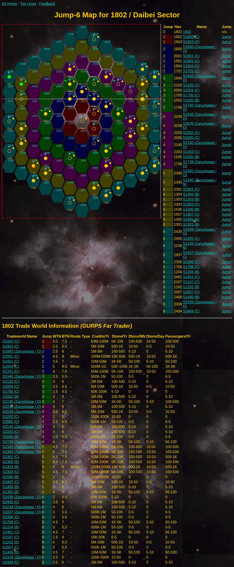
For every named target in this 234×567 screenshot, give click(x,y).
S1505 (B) (191, 157)
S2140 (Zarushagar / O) (22, 427)
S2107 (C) (191, 282)
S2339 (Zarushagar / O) (22, 557)
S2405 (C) (191, 239)
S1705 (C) (191, 95)
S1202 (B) (191, 287)
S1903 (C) (191, 42)
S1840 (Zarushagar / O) (22, 351)
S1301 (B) (191, 224)
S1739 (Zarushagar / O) (22, 442)
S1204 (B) (191, 272)
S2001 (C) (191, 56)
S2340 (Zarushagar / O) (22, 447)
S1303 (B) (191, 199)
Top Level (28, 4)
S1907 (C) (191, 214)
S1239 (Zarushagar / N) (22, 507)
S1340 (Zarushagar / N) (22, 452)
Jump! (226, 37)
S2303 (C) (191, 204)
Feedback (47, 4)
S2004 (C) (191, 90)
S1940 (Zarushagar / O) (22, 376)
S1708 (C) (191, 267)
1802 (187, 32)
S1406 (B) (191, 297)
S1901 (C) (191, 61)
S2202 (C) (191, 133)
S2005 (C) (191, 138)
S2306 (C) (191, 262)
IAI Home (9, 4)
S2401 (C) (191, 277)
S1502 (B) (191, 100)
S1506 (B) (191, 209)
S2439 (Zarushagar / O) (22, 497)
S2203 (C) (191, 152)
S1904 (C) (191, 66)
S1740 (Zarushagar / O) (22, 402)
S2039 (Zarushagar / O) (22, 412)
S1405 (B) (191, 219)
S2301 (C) (191, 189)
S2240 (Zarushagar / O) (22, 407)
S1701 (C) (191, 71)
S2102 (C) (191, 85)
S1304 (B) (191, 194)
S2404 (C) (191, 311)
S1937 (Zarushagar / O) (22, 512)
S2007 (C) (191, 292)
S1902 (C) (191, 37)
